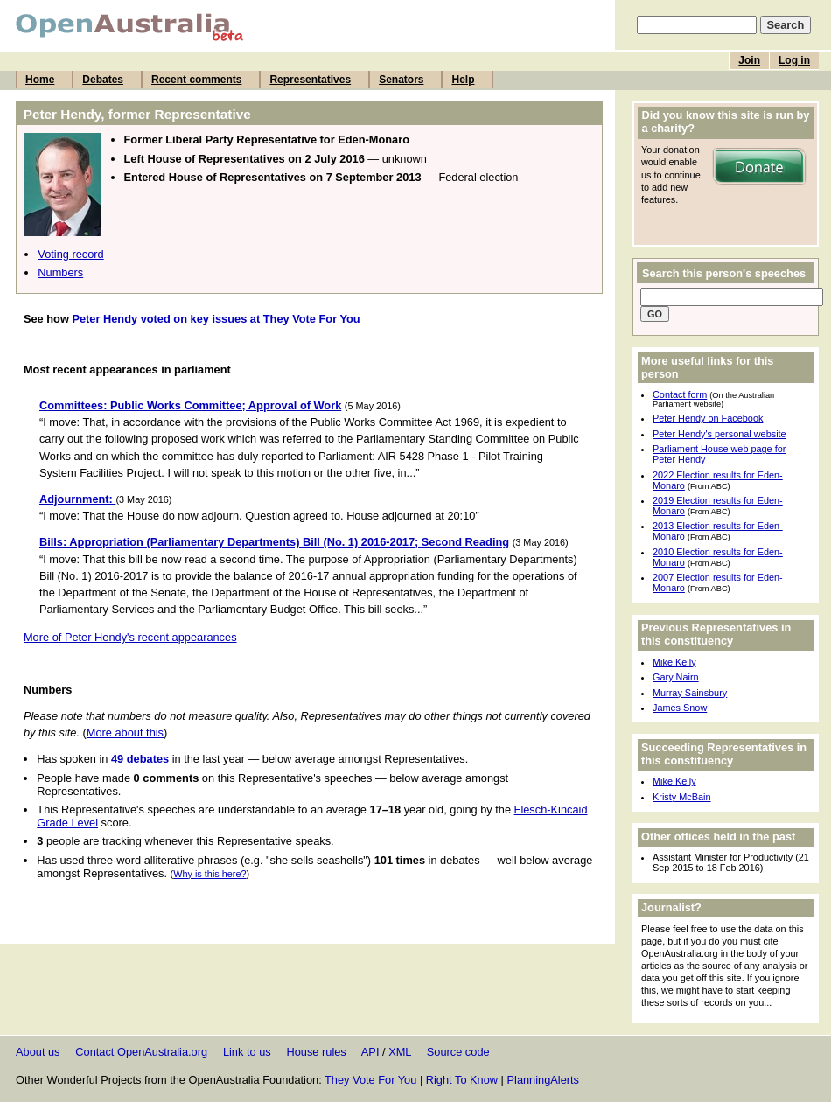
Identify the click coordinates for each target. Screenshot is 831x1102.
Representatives (310, 79)
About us (38, 1051)
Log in (794, 60)
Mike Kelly (674, 662)
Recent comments (196, 79)
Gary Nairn (676, 677)
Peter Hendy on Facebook (708, 418)
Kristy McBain (681, 797)
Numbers (60, 272)
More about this (125, 732)
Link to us (247, 1051)
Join (749, 60)
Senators (401, 79)
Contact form (680, 394)
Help (462, 79)
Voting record (70, 254)
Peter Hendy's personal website (719, 434)
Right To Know (462, 1079)
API (370, 1051)
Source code (458, 1051)
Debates (102, 79)
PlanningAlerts (543, 1079)
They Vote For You (370, 1079)
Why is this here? (209, 873)
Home (39, 79)
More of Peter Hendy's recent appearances (130, 637)
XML (399, 1051)
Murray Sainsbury (690, 692)
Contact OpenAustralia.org (141, 1051)
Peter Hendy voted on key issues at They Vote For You (216, 318)
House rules (316, 1051)
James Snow (680, 707)
